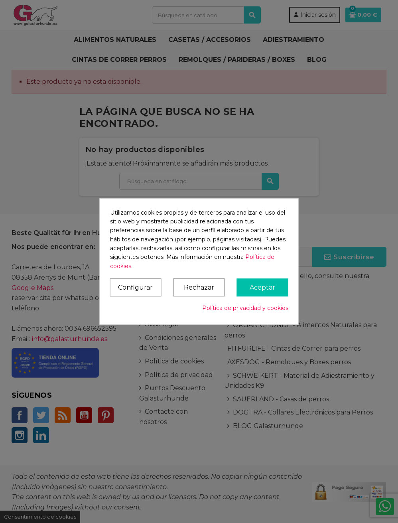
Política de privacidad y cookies (245, 308)
